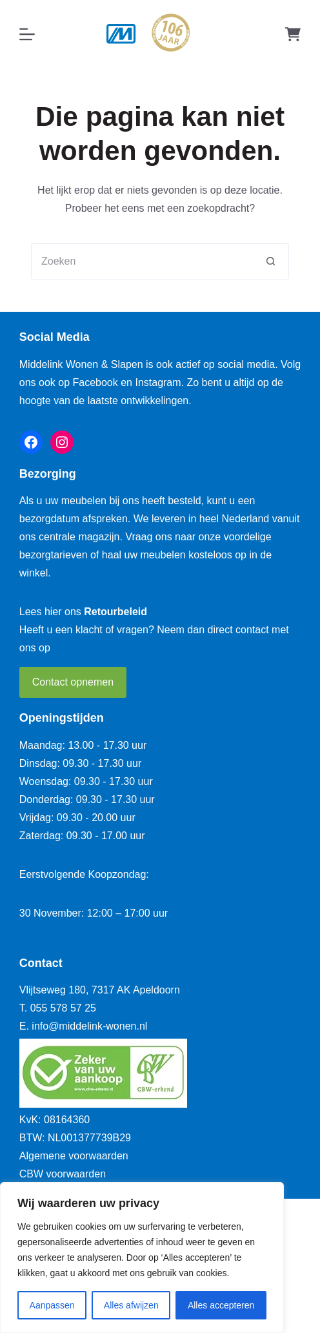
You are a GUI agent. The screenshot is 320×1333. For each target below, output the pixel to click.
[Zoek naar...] (142, 261)
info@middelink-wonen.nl (89, 1026)
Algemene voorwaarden (73, 1155)
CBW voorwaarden (62, 1173)
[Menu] (27, 34)
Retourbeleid (115, 611)
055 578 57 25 (63, 1007)
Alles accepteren (221, 1305)
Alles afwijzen (131, 1305)
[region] (142, 1257)
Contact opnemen (73, 682)
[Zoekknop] (271, 261)
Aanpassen (52, 1305)
